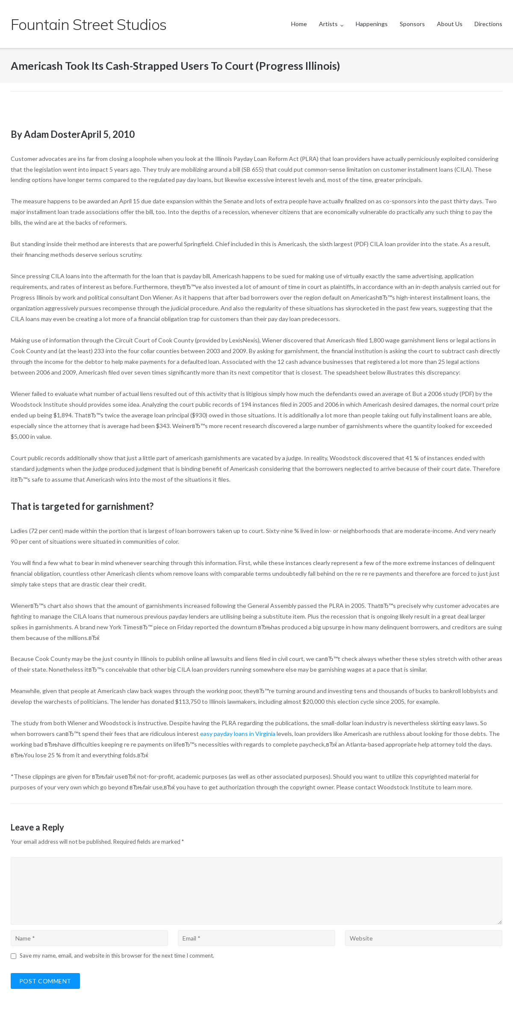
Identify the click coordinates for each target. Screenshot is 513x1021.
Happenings (372, 23)
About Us (450, 23)
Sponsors (412, 23)
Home (299, 23)
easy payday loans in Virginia (237, 733)
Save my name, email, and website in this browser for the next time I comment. (117, 955)
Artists (328, 23)
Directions (488, 23)
